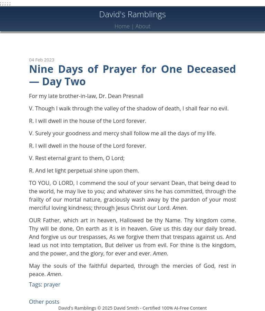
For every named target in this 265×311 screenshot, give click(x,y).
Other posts (44, 301)
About (143, 26)
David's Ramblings (132, 14)
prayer (51, 284)
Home (122, 26)
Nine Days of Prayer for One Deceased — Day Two (132, 75)
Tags (35, 284)
